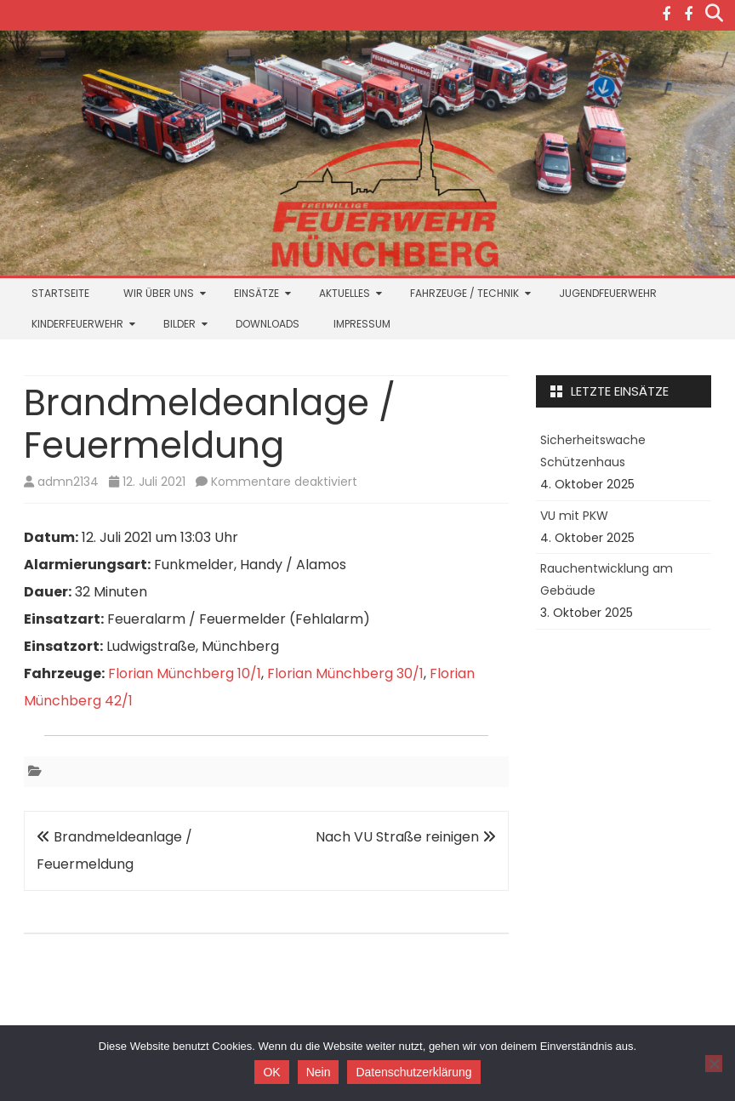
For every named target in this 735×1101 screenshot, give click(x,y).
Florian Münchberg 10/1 (184, 673)
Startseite (60, 293)
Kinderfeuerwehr (77, 324)
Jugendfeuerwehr (608, 293)
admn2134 (68, 481)
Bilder (179, 324)
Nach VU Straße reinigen (406, 837)
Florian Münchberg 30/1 (345, 673)
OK (271, 1072)
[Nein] (713, 1063)
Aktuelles (344, 293)
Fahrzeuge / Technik (464, 293)
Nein (318, 1072)
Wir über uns (158, 293)
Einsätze (256, 293)
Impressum (361, 324)
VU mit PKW (574, 515)
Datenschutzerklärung (413, 1072)
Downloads (267, 324)
